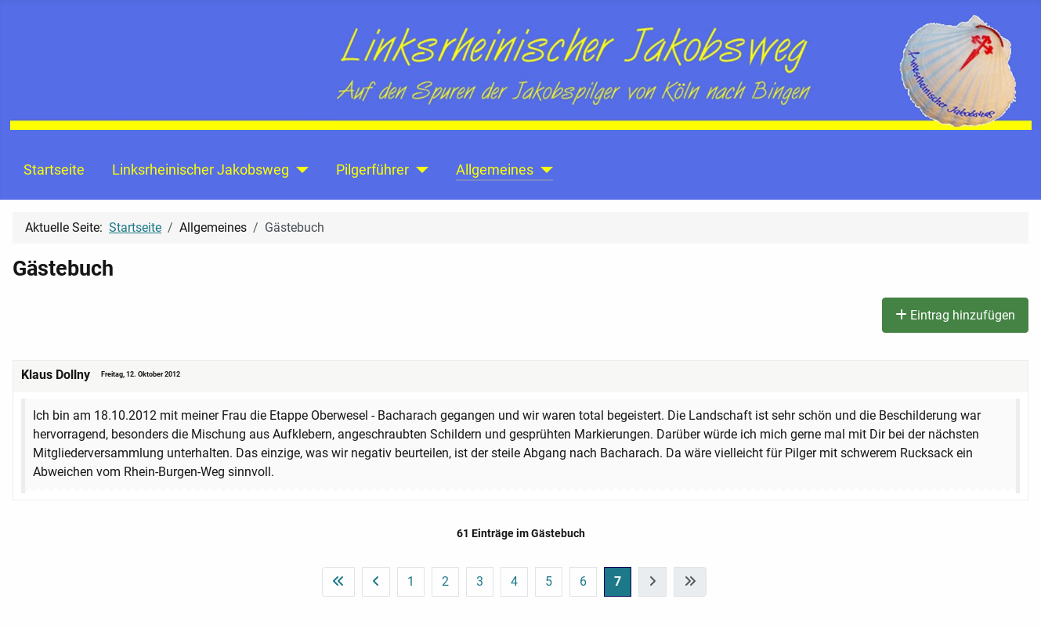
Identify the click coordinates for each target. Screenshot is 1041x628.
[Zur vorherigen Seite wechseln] (376, 582)
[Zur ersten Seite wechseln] (338, 582)
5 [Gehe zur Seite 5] (548, 581)
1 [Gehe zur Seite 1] (410, 581)
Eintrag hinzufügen (955, 315)
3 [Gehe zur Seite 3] (479, 581)
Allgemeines (494, 170)
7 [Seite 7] (617, 581)
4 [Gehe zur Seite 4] (514, 581)
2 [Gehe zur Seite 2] (445, 581)
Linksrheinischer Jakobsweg (200, 170)
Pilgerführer (372, 170)
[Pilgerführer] (418, 170)
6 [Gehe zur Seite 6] (583, 581)
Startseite (54, 170)
